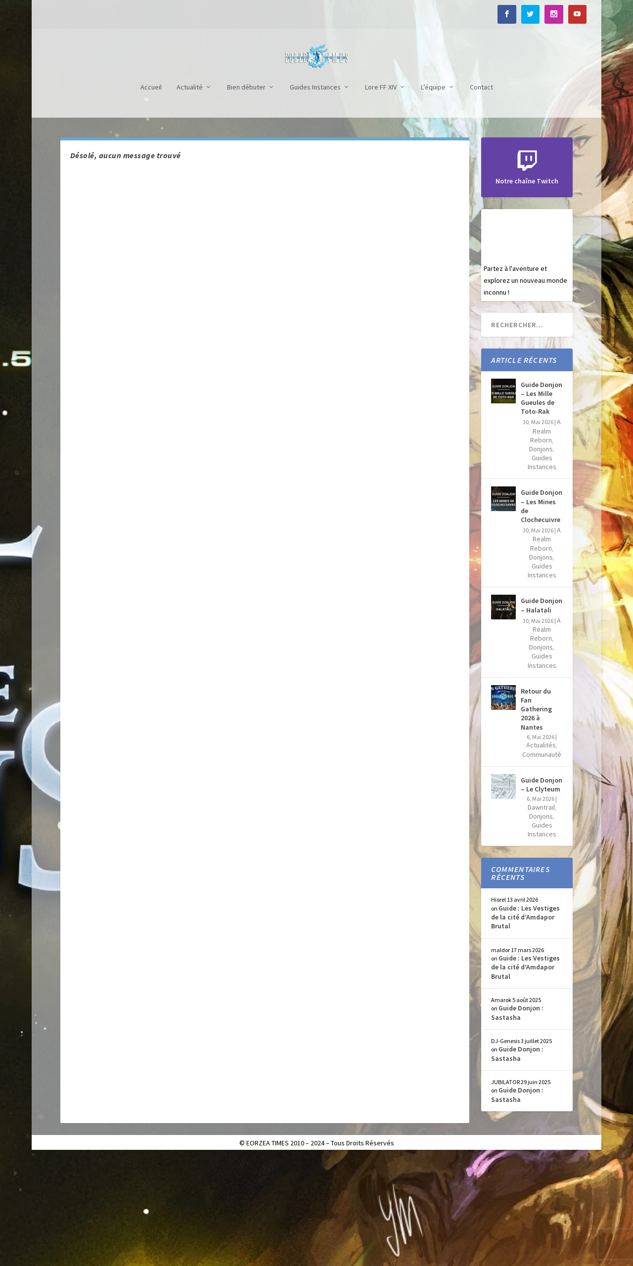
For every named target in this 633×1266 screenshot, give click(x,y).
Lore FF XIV (381, 196)
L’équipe (433, 196)
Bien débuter (246, 196)
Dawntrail (541, 916)
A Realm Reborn (545, 539)
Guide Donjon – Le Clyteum (541, 893)
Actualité (190, 196)
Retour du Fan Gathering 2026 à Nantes (536, 817)
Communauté (541, 863)
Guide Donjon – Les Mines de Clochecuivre (541, 615)
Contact (481, 196)
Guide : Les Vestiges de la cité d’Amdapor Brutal (525, 1025)
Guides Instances (315, 196)
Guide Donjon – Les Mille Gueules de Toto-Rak (541, 507)
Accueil (151, 196)
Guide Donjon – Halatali (541, 714)
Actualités (541, 853)
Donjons (541, 557)
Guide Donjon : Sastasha (517, 1121)
